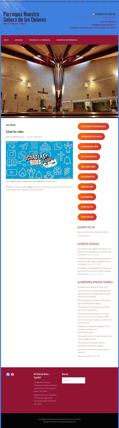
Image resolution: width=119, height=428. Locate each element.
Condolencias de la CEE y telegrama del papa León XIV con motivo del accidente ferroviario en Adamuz (94, 293)
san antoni (40, 190)
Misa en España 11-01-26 (88, 356)
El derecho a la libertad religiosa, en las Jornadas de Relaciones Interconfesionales (94, 329)
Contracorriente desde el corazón (88, 17)
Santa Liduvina (84, 235)
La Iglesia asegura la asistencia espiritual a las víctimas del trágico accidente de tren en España (95, 261)
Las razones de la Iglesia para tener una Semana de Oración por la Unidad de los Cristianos (95, 252)
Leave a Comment (35, 137)
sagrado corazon (28, 190)
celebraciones (46, 187)
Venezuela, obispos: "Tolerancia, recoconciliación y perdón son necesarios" (45, 385)
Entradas (19, 40)
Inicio (6, 40)
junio (19, 190)
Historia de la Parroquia (39, 40)
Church (46, 422)
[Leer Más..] (52, 181)
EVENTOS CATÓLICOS (89, 244)
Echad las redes (15, 131)
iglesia (13, 190)
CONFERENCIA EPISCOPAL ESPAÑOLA (96, 282)
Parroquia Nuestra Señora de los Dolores (24, 16)
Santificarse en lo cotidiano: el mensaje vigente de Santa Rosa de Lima (45, 398)
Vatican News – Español (42, 375)
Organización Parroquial (67, 40)
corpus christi (58, 187)
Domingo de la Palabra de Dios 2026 (93, 287)
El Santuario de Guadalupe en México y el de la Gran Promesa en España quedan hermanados (95, 271)
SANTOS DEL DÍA (87, 227)
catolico (37, 187)
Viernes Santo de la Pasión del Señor (93, 232)
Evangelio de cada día (105, 14)
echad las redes (20, 187)
